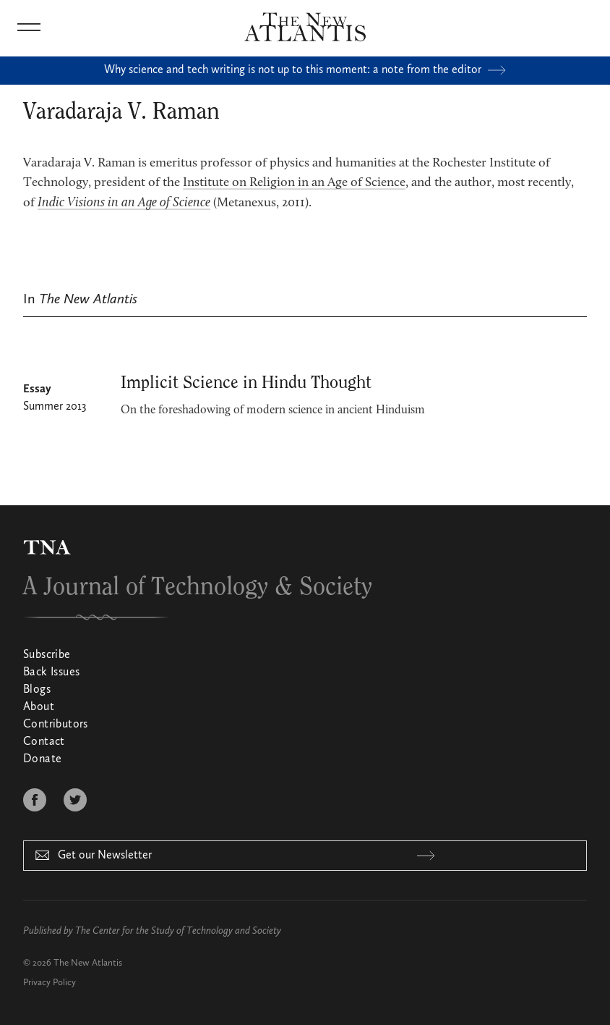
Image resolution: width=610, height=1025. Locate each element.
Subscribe (47, 655)
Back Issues (51, 672)
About (38, 707)
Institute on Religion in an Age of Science (294, 183)
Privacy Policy (49, 982)
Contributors (55, 724)
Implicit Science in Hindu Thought (246, 383)
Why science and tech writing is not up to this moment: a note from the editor (305, 70)
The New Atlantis (87, 963)
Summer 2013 (54, 407)
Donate (42, 759)
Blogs (37, 690)
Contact (44, 742)
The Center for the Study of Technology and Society (178, 931)
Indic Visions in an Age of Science (124, 203)
